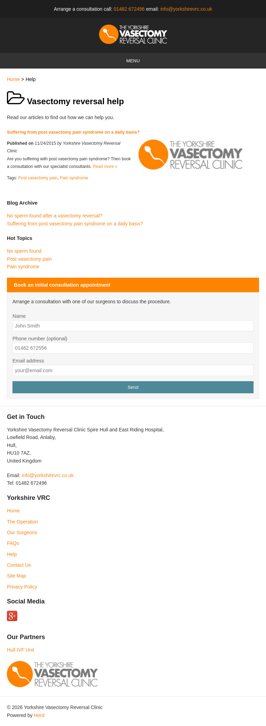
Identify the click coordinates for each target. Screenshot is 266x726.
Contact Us (19, 565)
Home (13, 79)
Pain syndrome (74, 178)
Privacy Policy (22, 587)
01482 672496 (129, 9)
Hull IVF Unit (20, 650)
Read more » (105, 166)
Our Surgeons (22, 532)
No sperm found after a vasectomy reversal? (54, 215)
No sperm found (24, 251)
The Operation (22, 522)
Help (12, 554)
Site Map (16, 576)
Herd (39, 715)
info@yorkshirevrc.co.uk (186, 9)
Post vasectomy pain (37, 178)
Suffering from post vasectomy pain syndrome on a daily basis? (73, 132)
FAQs (13, 543)
